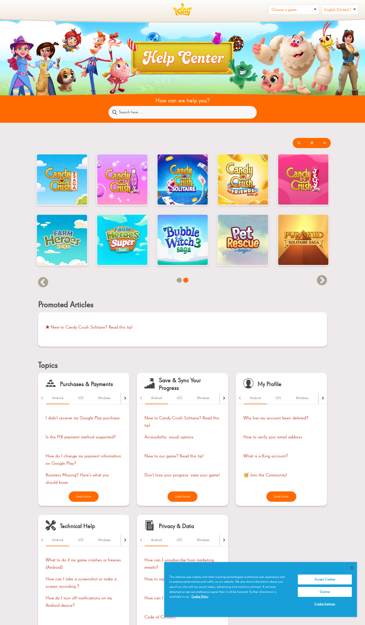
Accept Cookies (325, 579)
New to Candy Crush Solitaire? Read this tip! (89, 327)
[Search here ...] (182, 112)
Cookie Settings (324, 604)
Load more (83, 496)
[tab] (57, 398)
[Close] (351, 567)
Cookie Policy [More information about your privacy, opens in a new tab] (199, 596)
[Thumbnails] (324, 143)
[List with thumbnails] (311, 143)
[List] (299, 143)
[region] (260, 589)
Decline (325, 592)
